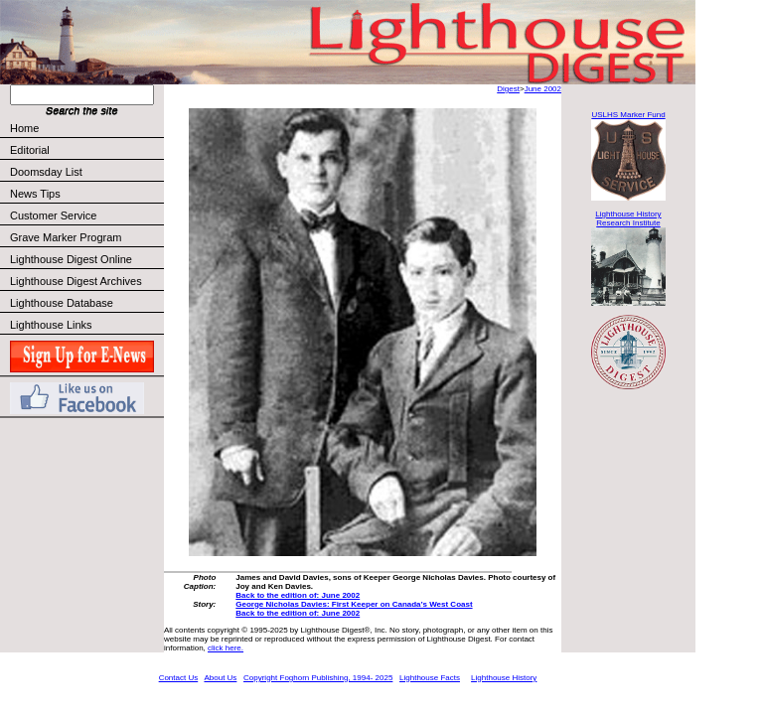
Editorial (86, 150)
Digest (508, 88)
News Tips (35, 194)
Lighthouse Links (51, 325)
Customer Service (86, 215)
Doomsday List (46, 172)
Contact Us (179, 677)
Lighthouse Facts (429, 677)
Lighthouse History (503, 677)
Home (24, 128)
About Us (220, 677)
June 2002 (543, 88)
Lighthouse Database (61, 303)
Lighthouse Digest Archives (76, 281)
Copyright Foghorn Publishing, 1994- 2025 (317, 677)
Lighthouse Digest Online (71, 259)
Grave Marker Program (65, 237)
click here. (225, 648)
